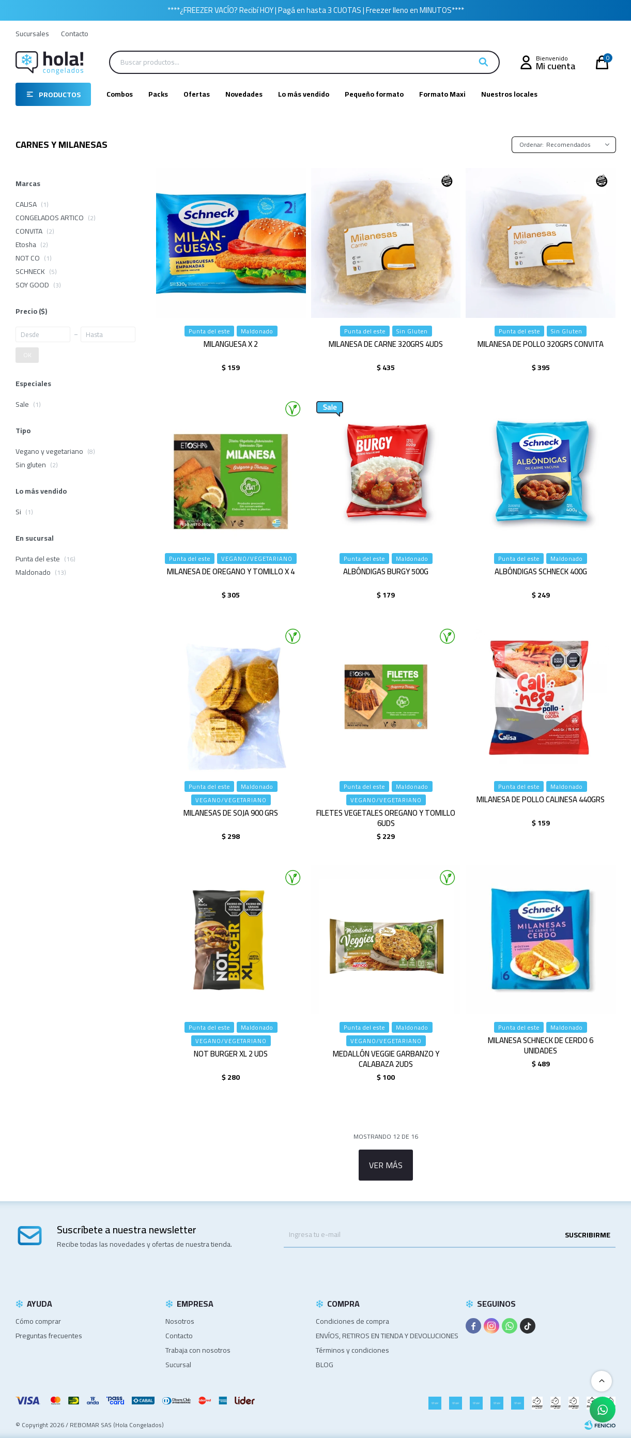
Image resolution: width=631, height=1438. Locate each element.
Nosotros (179, 1321)
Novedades (244, 94)
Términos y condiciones (352, 1350)
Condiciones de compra (352, 1321)
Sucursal (178, 1364)
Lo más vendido (303, 94)
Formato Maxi (442, 94)
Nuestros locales (509, 94)
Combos (119, 94)
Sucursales (32, 33)
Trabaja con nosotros (197, 1350)
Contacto (74, 33)
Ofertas (196, 94)
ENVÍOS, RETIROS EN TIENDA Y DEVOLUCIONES (387, 1335)
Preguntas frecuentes (49, 1335)
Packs (158, 94)
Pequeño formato (374, 94)
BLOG (324, 1364)
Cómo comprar (38, 1321)
